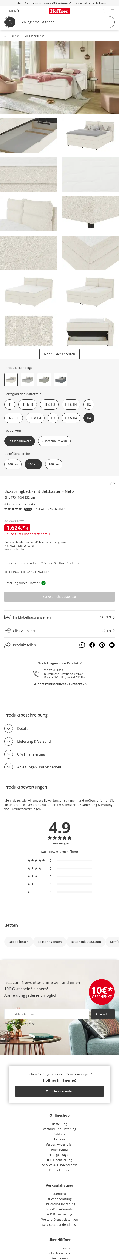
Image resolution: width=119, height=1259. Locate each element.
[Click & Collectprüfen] (59, 631)
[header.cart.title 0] (112, 10)
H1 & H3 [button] (49, 404)
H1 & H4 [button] (71, 404)
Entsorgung (59, 1150)
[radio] (59, 860)
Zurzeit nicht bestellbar (59, 597)
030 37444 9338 (53, 670)
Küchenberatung (59, 1199)
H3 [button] (53, 418)
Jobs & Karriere (59, 1253)
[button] (9, 11)
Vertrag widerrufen (59, 1144)
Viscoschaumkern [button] (54, 441)
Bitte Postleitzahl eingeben (27, 572)
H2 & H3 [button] (13, 418)
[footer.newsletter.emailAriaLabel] (46, 1014)
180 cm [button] (54, 464)
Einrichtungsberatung (59, 1204)
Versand (29, 545)
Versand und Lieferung (59, 1129)
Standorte (60, 1194)
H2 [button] (89, 404)
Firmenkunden (59, 1170)
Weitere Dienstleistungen (59, 1219)
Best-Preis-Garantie (60, 1209)
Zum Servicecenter (59, 1091)
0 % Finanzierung (31, 754)
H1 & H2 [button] (27, 404)
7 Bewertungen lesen (50, 509)
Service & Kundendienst (59, 1165)
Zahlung (59, 1134)
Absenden (103, 1014)
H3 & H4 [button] (71, 418)
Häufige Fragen (59, 1155)
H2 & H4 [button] (35, 418)
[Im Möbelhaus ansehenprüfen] (59, 617)
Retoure (59, 1139)
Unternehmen (59, 1248)
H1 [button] (10, 404)
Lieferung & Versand (34, 741)
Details (22, 728)
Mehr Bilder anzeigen (59, 354)
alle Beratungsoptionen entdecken (58, 684)
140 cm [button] (13, 464)
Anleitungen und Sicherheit (39, 767)
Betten (11, 925)
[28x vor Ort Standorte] (103, 10)
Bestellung (59, 1124)
